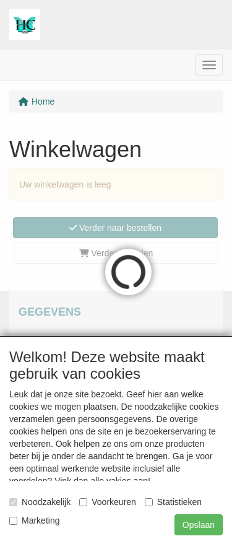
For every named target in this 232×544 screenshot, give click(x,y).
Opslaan (199, 525)
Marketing (34, 520)
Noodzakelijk (40, 502)
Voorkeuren (107, 502)
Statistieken (173, 502)
